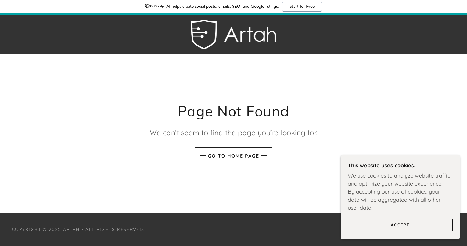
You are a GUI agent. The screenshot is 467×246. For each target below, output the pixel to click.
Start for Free (302, 6)
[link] (233, 34)
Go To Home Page (233, 156)
